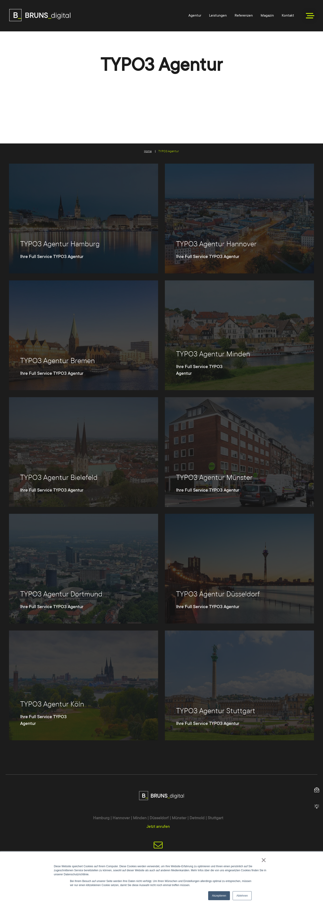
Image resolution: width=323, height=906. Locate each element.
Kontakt (288, 15)
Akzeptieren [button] (219, 895)
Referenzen (244, 15)
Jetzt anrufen (158, 826)
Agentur (194, 15)
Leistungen (218, 15)
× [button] (263, 860)
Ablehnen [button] (242, 895)
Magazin (267, 15)
